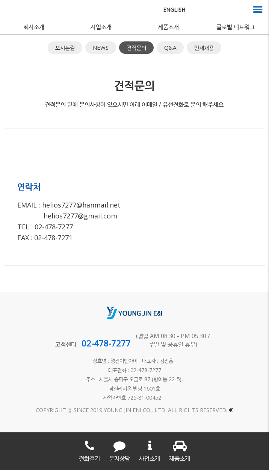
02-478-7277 (106, 343)
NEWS (101, 47)
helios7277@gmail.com (80, 215)
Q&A (170, 47)
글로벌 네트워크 (235, 27)
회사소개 (33, 27)
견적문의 (136, 47)
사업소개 (101, 27)
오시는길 (65, 47)
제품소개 (168, 27)
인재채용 (204, 47)
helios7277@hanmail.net (81, 204)
